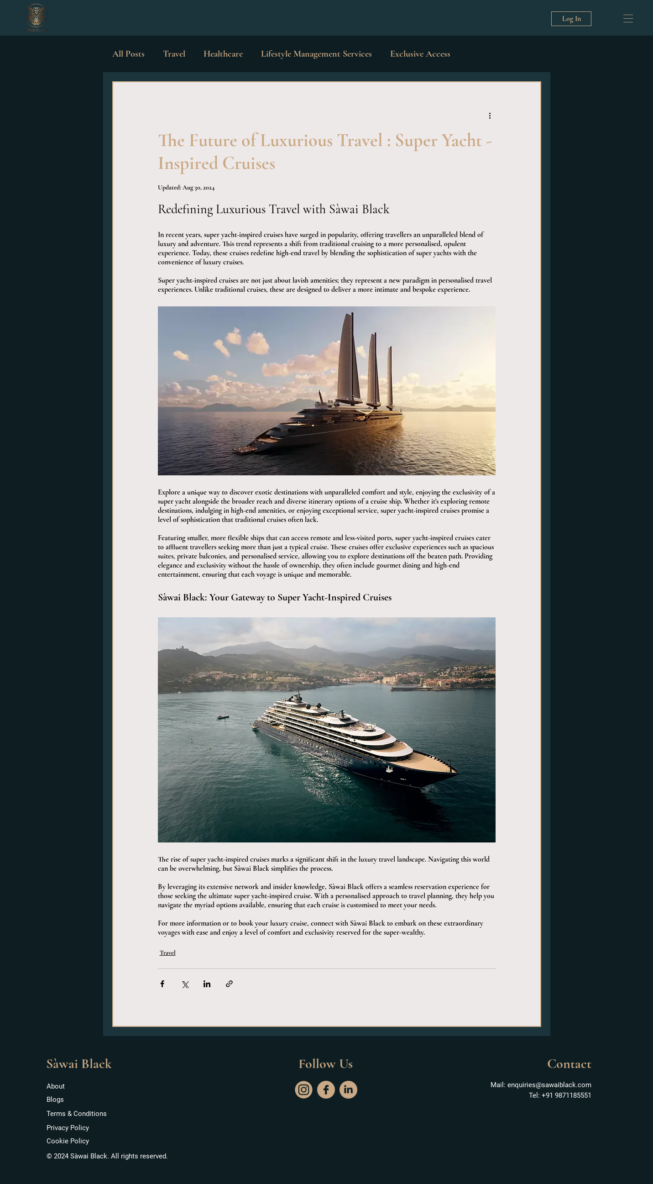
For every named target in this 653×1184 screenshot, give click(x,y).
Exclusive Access (420, 53)
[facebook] (326, 1090)
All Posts (128, 53)
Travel (174, 53)
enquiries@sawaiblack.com (549, 1085)
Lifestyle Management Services (316, 53)
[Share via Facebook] (162, 983)
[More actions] (490, 115)
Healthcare (223, 53)
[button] (628, 18)
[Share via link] (229, 983)
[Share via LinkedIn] (207, 983)
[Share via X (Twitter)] (184, 983)
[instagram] (304, 1090)
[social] (348, 1090)
